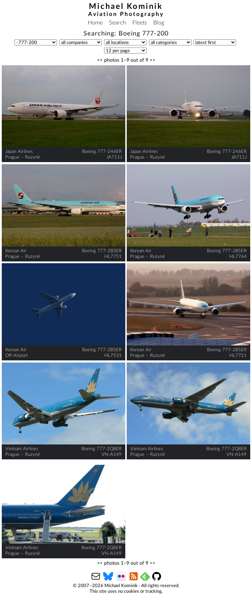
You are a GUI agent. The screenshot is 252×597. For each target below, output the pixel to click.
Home (95, 23)
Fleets (139, 23)
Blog (158, 23)
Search (117, 23)
